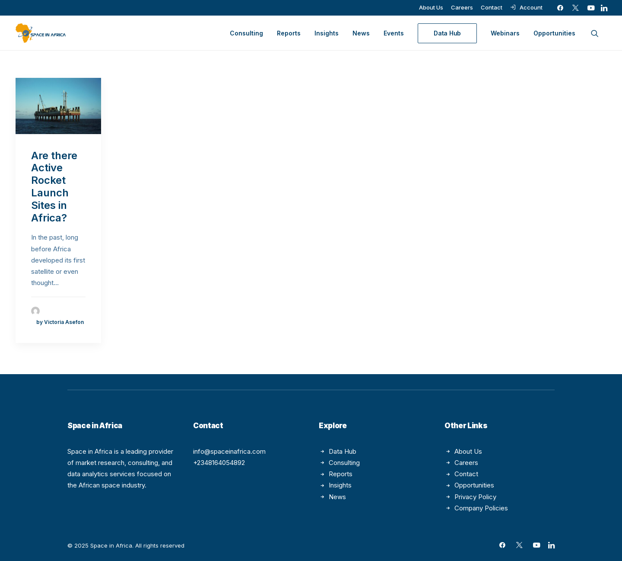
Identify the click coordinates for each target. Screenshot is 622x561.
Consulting (246, 33)
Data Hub (342, 451)
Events (394, 33)
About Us (431, 7)
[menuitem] (431, 7)
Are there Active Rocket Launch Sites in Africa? (54, 186)
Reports (289, 33)
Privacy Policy (475, 497)
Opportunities (554, 33)
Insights (326, 33)
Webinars (505, 33)
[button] (560, 8)
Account (531, 7)
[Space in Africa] (41, 33)
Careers (462, 7)
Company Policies (481, 508)
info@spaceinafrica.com (229, 451)
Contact (491, 7)
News (361, 33)
